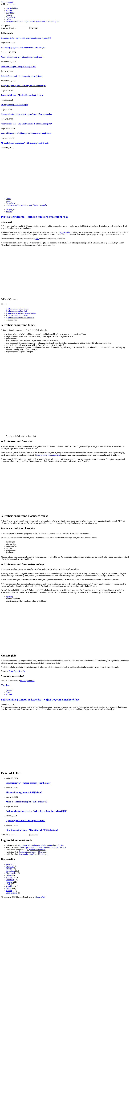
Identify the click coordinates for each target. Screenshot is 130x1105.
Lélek (8, 884)
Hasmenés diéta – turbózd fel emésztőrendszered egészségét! (26, 38)
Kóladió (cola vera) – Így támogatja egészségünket (21, 76)
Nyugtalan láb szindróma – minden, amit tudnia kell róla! (41, 845)
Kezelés (9, 15)
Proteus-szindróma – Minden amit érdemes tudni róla (34, 216)
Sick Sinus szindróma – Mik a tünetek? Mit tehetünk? (32, 830)
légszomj (9, 596)
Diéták (8, 19)
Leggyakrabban (65, 232)
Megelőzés (10, 13)
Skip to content (7, 2)
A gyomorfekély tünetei (36, 850)
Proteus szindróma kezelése (18, 315)
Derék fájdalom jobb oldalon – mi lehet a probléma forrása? (42, 847)
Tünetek (9, 10)
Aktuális (9, 864)
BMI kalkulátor (12, 8)
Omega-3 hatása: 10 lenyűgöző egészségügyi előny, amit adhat (26, 114)
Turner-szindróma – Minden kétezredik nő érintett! (22, 95)
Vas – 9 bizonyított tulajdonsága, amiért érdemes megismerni (26, 133)
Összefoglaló (12, 320)
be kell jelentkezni (27, 681)
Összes (8, 692)
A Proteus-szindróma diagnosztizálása (22, 313)
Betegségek (10, 17)
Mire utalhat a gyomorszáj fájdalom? (24, 792)
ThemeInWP (40, 897)
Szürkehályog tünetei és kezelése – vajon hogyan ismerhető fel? (40, 699)
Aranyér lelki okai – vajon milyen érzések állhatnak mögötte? (26, 124)
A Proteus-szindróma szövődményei (21, 318)
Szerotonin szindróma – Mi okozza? (33, 852)
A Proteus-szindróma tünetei (18, 309)
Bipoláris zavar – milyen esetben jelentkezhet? (28, 783)
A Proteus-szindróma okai (17, 311)
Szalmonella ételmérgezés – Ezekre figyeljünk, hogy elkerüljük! (36, 811)
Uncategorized (11, 893)
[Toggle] (6, 304)
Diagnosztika (11, 873)
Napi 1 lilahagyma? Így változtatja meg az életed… (22, 57)
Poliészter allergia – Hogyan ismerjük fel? (18, 67)
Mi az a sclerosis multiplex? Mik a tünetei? (26, 801)
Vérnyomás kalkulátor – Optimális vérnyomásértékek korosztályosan (33, 21)
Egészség (9, 877)
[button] (4, 305)
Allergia (9, 869)
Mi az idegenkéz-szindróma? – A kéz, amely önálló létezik (25, 143)
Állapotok (10, 867)
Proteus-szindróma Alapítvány (48, 455)
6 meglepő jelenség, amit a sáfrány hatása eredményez (23, 86)
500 (37, 239)
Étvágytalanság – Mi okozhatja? (14, 105)
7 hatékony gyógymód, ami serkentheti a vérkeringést (23, 47)
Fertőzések (10, 880)
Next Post (5, 685)
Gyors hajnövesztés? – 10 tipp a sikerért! (25, 820)
